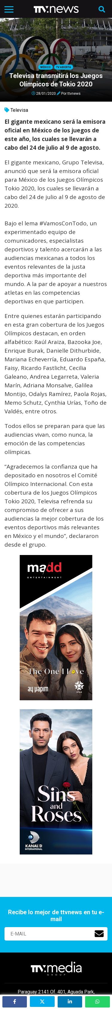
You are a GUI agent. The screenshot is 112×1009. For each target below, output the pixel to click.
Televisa (19, 110)
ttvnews (74, 93)
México (45, 67)
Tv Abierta (63, 67)
